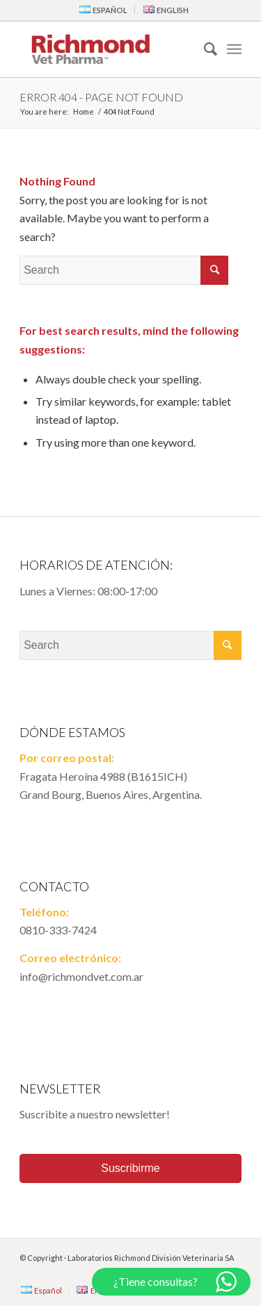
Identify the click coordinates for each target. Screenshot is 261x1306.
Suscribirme (130, 1168)
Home (83, 111)
